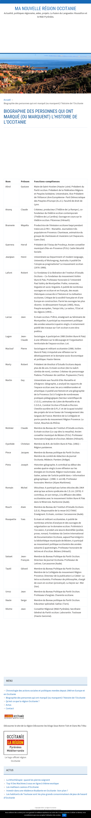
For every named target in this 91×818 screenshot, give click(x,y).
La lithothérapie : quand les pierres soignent (28, 779)
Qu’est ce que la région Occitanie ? (22, 701)
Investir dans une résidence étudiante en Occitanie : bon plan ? (37, 790)
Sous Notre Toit (61, 725)
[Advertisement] (45, 36)
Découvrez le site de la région (18, 725)
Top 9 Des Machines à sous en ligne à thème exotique (32, 783)
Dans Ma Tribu (79, 725)
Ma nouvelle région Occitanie (45, 8)
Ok (64, 815)
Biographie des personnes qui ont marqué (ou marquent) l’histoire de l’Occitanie (45, 697)
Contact (10, 708)
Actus (8, 704)
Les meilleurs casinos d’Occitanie (22, 786)
